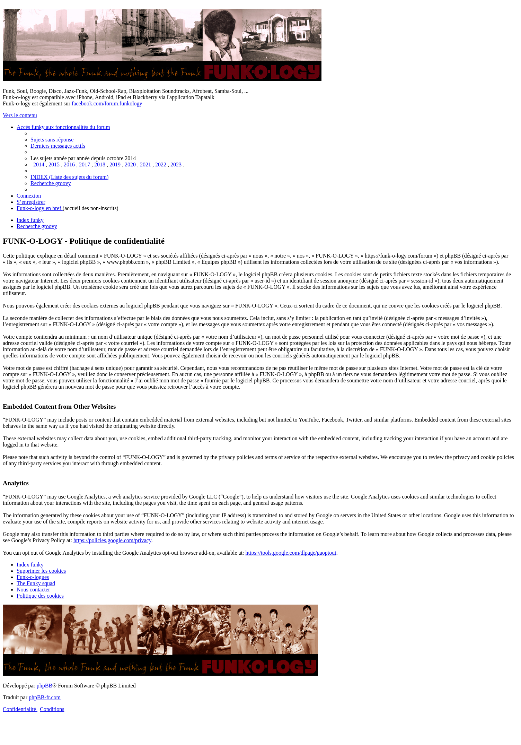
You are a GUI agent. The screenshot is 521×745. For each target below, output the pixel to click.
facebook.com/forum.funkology (107, 103)
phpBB (44, 685)
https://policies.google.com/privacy (112, 540)
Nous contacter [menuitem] (33, 589)
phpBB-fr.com (45, 697)
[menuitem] (51, 139)
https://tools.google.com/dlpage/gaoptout (290, 553)
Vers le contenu (20, 115)
